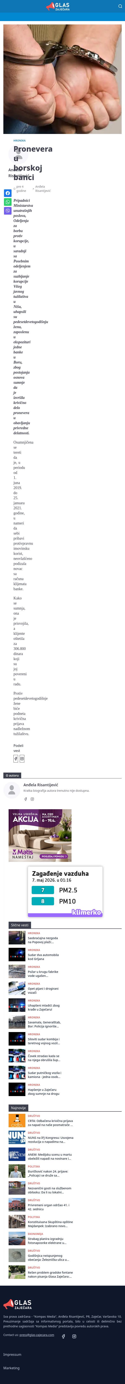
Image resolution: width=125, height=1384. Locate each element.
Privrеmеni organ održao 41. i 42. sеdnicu (48, 1207)
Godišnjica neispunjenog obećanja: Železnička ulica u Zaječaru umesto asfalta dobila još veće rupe (49, 1258)
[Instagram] (32, 799)
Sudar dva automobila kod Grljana (43, 957)
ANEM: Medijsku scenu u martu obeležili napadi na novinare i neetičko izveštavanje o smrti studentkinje (50, 1157)
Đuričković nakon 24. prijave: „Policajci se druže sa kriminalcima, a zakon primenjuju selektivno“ (48, 1173)
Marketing (11, 1368)
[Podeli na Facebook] (15, 758)
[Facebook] (25, 799)
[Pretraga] (120, 6)
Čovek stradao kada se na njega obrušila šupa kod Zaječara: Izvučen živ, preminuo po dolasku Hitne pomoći (44, 1058)
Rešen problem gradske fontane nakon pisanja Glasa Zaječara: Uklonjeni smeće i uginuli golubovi (50, 1274)
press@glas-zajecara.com (37, 1335)
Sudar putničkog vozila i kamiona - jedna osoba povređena (44, 1075)
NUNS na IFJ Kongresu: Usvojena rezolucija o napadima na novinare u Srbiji (50, 1140)
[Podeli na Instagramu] (22, 758)
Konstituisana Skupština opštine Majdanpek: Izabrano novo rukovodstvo (50, 1224)
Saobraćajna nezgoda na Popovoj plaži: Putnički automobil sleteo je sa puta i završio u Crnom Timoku (43, 940)
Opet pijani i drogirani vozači (43, 991)
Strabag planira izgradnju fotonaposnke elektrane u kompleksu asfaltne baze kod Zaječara (48, 1241)
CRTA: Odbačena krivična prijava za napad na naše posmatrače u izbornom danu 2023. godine (50, 1123)
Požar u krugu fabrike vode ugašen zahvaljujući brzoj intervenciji (43, 974)
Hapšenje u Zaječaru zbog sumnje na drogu (43, 1092)
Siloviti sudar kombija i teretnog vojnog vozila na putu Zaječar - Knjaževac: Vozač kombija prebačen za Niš (44, 1041)
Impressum (12, 1354)
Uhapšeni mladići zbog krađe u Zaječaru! (44, 1007)
